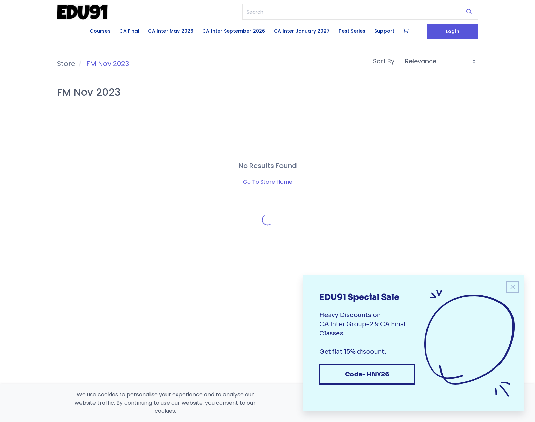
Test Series (351, 31)
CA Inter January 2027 (302, 31)
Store (66, 64)
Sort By (383, 61)
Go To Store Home (267, 182)
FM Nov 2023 (107, 64)
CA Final (129, 31)
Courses (100, 31)
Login (452, 31)
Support (384, 31)
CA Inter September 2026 (233, 31)
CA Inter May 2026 (170, 31)
